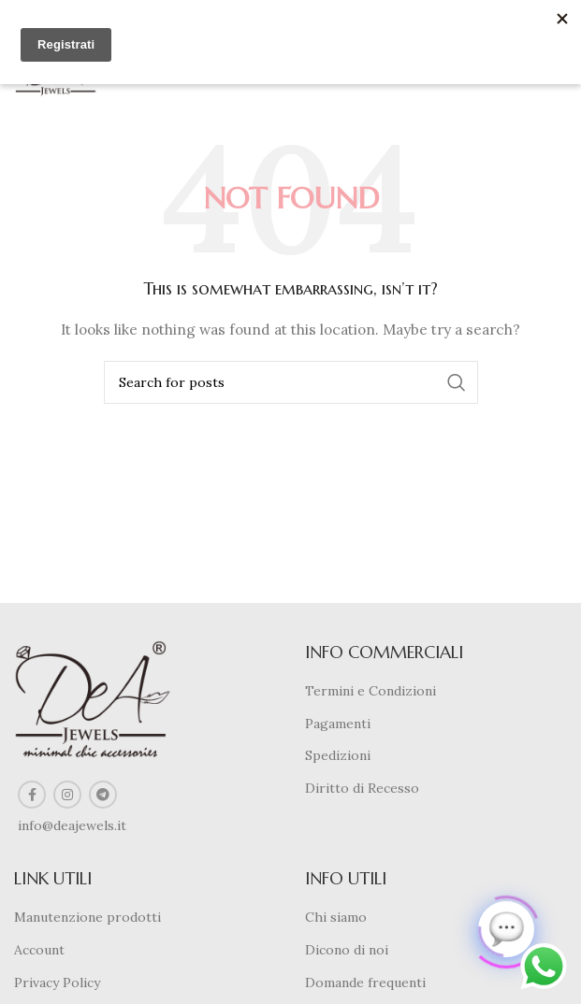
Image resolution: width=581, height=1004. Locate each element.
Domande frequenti (365, 982)
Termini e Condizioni (370, 690)
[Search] (291, 382)
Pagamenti (337, 723)
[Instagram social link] (67, 795)
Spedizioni (337, 755)
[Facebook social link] (32, 795)
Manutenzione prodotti (87, 917)
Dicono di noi (346, 949)
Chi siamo (336, 917)
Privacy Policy (57, 982)
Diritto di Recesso (362, 788)
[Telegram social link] (103, 795)
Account (39, 949)
